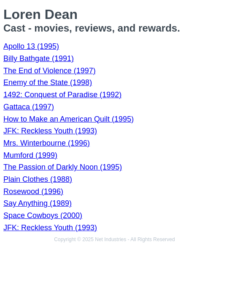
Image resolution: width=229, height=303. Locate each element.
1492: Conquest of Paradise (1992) (62, 94)
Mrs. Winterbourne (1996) (46, 143)
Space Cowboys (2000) (42, 215)
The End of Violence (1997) (49, 70)
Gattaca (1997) (28, 107)
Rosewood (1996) (33, 191)
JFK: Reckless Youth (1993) (50, 131)
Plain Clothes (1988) (37, 179)
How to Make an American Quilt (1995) (68, 119)
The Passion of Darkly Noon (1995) (62, 167)
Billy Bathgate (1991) (38, 58)
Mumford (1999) (30, 155)
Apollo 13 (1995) (31, 46)
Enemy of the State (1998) (47, 82)
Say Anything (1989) (37, 203)
